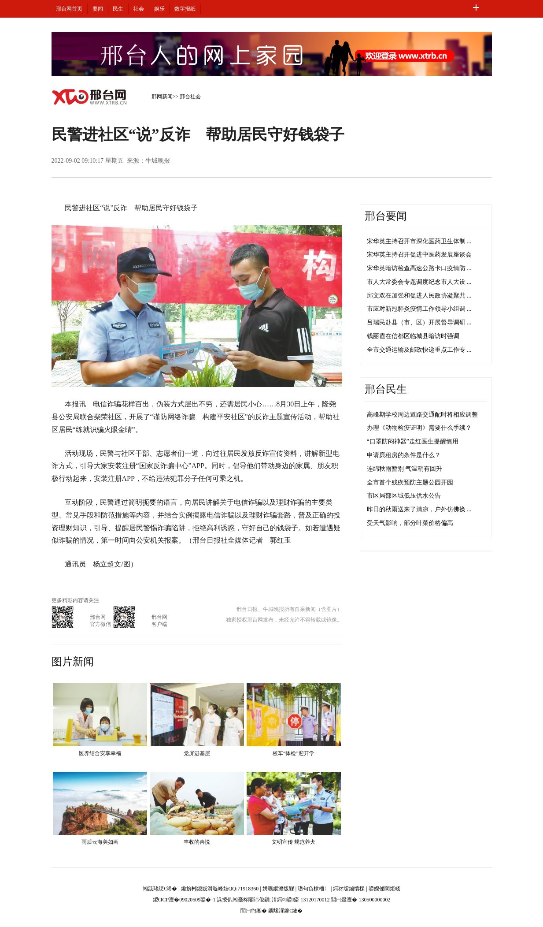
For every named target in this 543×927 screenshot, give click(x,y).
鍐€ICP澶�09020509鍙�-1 (184, 900)
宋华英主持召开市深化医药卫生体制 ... (419, 241)
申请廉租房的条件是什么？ (404, 455)
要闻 (97, 9)
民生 (118, 9)
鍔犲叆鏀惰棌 (349, 889)
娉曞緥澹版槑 (278, 889)
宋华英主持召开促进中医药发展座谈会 (419, 254)
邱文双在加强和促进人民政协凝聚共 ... (419, 295)
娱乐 (159, 9)
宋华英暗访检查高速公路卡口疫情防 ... (419, 268)
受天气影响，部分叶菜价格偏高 (410, 523)
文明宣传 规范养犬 (293, 842)
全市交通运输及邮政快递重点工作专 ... (419, 349)
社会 (138, 9)
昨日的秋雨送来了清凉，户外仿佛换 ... (419, 509)
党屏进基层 (197, 753)
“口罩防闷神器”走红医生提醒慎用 (412, 441)
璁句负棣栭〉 (313, 889)
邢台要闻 (386, 216)
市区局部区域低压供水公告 (404, 495)
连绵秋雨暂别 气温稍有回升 (405, 468)
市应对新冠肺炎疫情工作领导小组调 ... (419, 308)
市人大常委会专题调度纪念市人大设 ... (419, 282)
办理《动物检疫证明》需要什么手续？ (419, 427)
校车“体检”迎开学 (293, 753)
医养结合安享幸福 (100, 753)
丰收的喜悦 (197, 842)
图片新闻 (73, 661)
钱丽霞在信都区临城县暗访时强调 (413, 336)
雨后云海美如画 (99, 842)
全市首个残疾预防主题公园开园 (410, 482)
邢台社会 (190, 96)
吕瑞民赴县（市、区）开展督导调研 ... (419, 322)
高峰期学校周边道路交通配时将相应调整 (422, 414)
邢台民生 (386, 389)
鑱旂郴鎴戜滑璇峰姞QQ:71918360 (220, 889)
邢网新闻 (162, 96)
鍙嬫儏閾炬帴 (384, 889)
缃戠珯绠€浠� (160, 889)
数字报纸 (185, 9)
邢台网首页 (69, 9)
